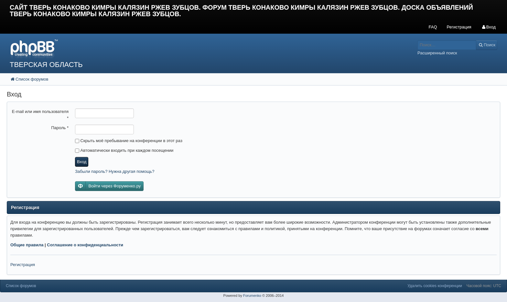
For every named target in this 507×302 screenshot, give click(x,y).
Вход (81, 161)
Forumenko (252, 295)
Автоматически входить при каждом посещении (124, 150)
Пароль (60, 127)
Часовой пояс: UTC (484, 286)
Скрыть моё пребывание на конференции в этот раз (128, 140)
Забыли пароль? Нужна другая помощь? (114, 171)
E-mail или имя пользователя (40, 114)
